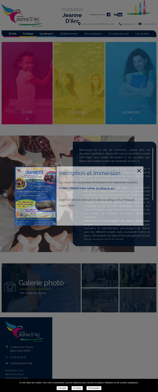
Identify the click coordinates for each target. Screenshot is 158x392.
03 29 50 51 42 (105, 188)
